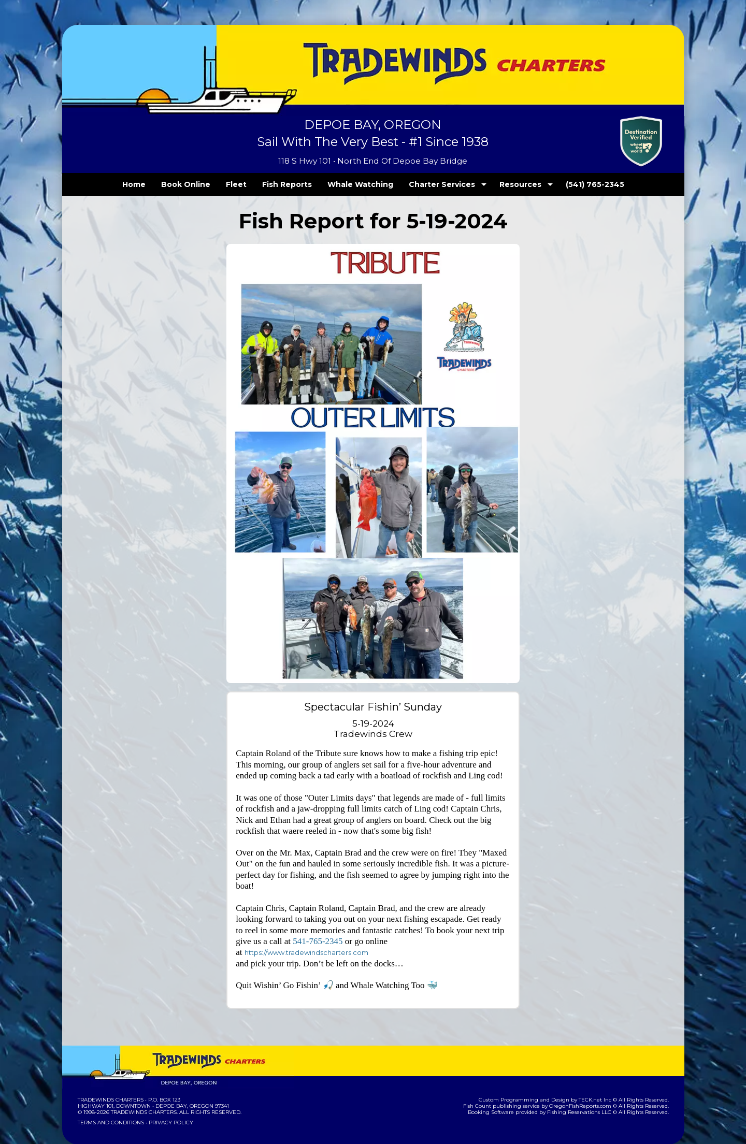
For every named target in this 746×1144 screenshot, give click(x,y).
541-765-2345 (317, 932)
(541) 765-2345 (573, 184)
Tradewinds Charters (110, 1078)
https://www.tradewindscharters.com (452, 933)
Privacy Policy (167, 1101)
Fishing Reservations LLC (585, 1091)
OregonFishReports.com (587, 1085)
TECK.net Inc (599, 1078)
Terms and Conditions (110, 1101)
